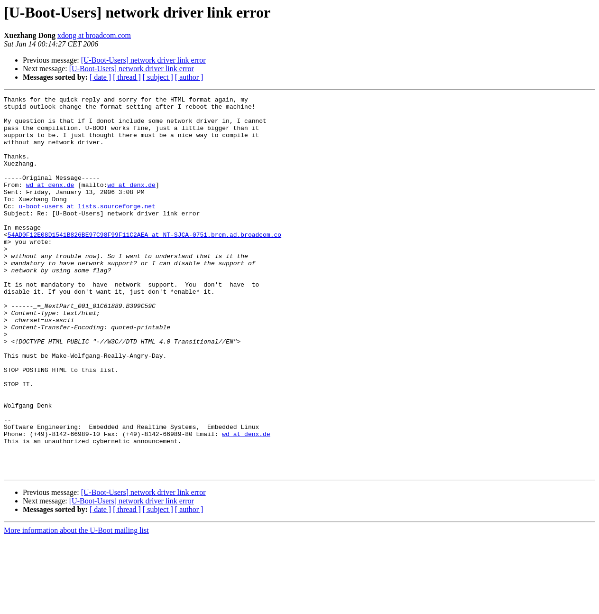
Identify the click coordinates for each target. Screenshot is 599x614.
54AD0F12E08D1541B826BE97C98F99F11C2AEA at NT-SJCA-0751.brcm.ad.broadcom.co (144, 263)
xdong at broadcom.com (94, 35)
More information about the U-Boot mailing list (76, 606)
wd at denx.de (50, 203)
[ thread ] (127, 77)
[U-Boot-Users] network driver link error (143, 60)
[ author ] (189, 77)
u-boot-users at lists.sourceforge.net (87, 228)
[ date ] (100, 77)
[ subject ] (158, 77)
